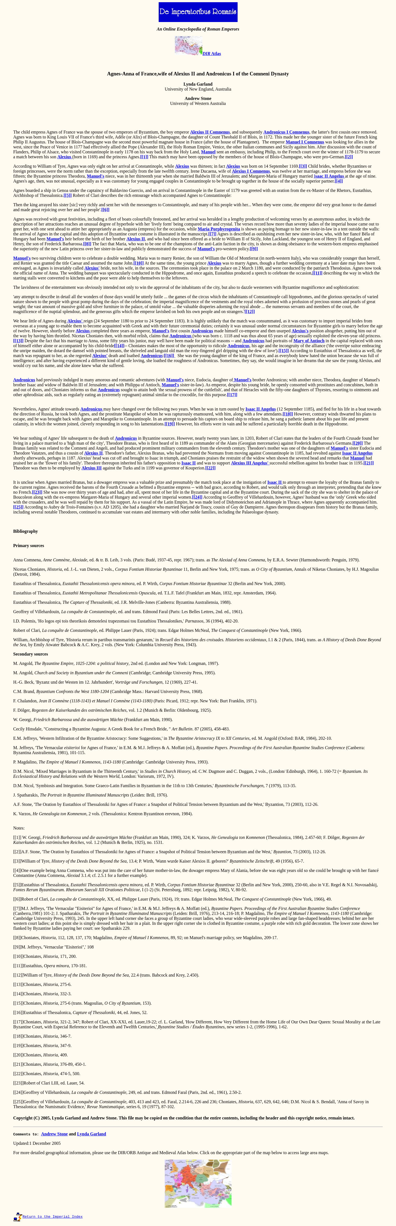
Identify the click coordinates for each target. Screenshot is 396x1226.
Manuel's (95, 176)
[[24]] (197, 497)
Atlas (211, 53)
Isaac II (189, 463)
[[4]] (339, 181)
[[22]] (210, 468)
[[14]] (119, 345)
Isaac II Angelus (261, 409)
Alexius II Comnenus (210, 132)
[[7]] (212, 234)
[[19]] (169, 424)
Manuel (208, 151)
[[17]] (232, 394)
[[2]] (349, 156)
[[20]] (358, 443)
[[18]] (288, 414)
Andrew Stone (54, 1134)
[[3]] (303, 166)
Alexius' (92, 268)
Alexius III (91, 468)
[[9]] (254, 248)
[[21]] (369, 463)
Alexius (64, 156)
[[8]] (87, 243)
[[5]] (68, 195)
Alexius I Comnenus (251, 171)
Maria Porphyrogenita (219, 229)
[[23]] (37, 492)
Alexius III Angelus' (250, 463)
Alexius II (136, 238)
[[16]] (169, 355)
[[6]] (105, 209)
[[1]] (144, 156)
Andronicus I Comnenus (286, 132)
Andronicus (202, 330)
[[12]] (249, 311)
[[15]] (284, 350)
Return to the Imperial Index (52, 1217)
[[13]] (18, 340)
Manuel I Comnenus (305, 142)
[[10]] (138, 263)
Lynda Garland (91, 1134)
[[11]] (317, 273)
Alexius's (300, 330)
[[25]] (18, 507)
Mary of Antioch (308, 340)
